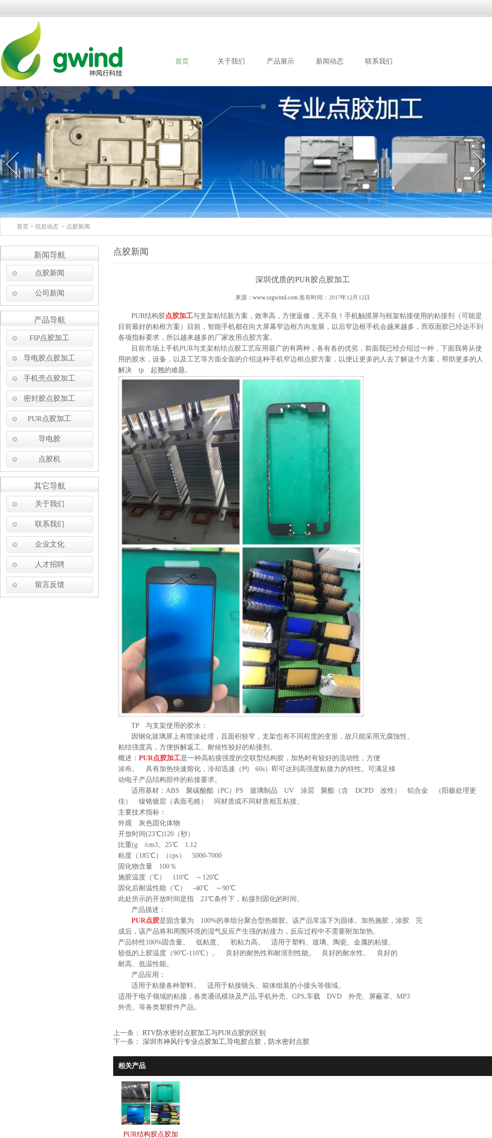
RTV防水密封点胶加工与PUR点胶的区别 (203, 1033)
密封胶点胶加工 (49, 398)
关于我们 (231, 61)
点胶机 (49, 459)
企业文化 (49, 544)
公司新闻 (49, 293)
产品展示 (280, 61)
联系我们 (379, 61)
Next (474, 149)
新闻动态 (329, 61)
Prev (6, 149)
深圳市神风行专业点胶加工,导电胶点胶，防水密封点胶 (225, 1041)
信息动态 (47, 226)
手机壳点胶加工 (49, 378)
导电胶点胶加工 (49, 358)
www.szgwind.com (275, 297)
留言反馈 (49, 584)
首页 (182, 61)
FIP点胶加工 (50, 338)
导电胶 (49, 439)
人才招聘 (49, 564)
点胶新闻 (49, 273)
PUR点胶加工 (49, 419)
